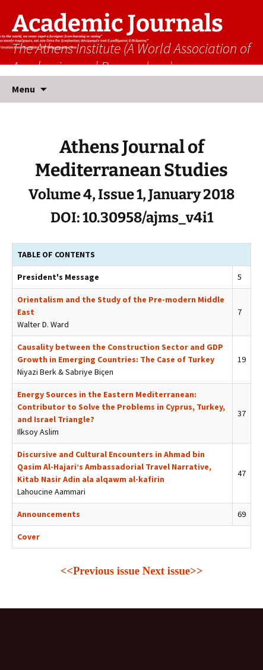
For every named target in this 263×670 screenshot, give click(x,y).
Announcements (48, 514)
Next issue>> (172, 570)
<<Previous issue (100, 570)
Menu (23, 89)
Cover (28, 536)
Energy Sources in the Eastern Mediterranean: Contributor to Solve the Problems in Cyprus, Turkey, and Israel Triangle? (121, 407)
